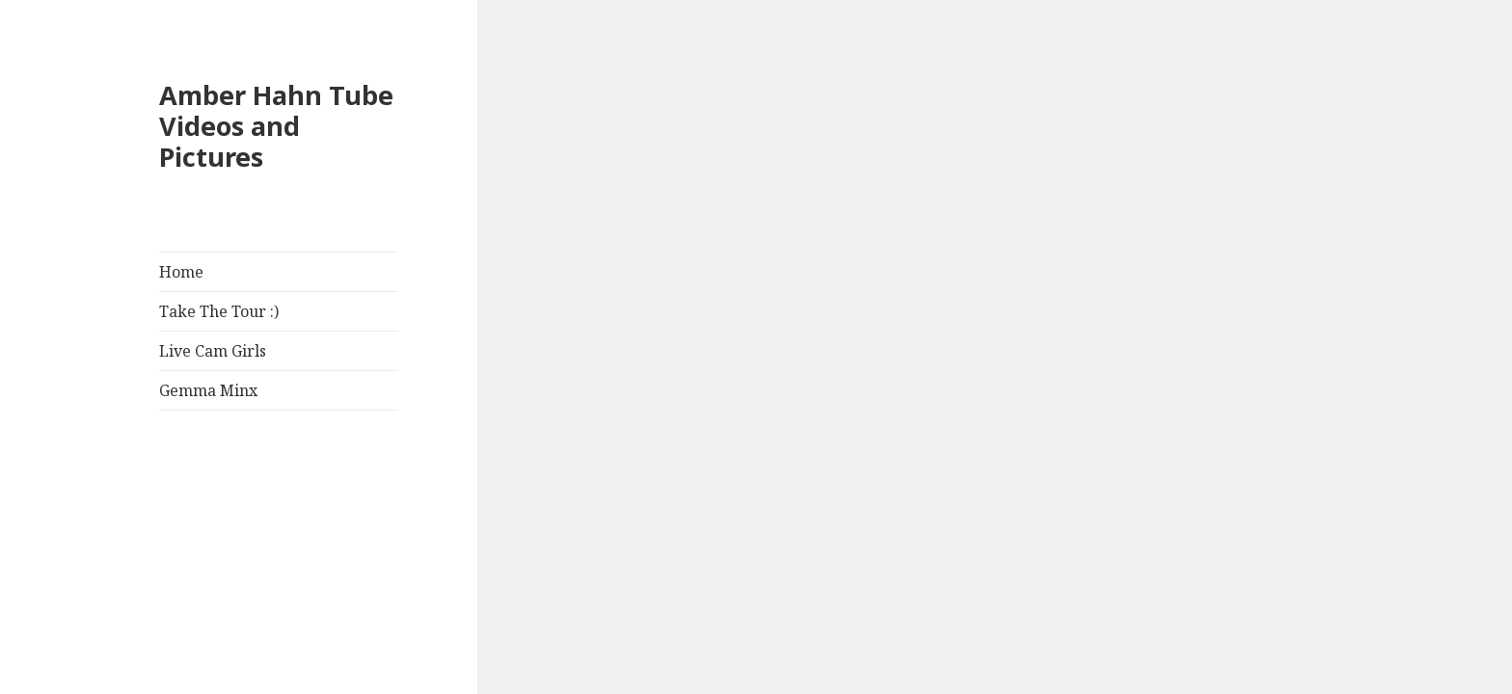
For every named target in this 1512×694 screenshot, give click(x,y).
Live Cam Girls (212, 350)
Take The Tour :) (219, 311)
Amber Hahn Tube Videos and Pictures (276, 125)
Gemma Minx (208, 390)
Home (181, 271)
